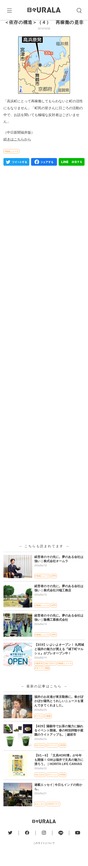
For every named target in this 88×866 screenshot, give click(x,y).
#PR (54, 587)
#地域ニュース (11, 162)
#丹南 (62, 756)
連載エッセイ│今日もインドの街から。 (58, 798)
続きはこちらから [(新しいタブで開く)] (17, 150)
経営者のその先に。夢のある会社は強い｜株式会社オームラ (58, 570)
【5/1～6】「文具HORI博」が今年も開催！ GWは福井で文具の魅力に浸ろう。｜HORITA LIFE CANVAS (58, 771)
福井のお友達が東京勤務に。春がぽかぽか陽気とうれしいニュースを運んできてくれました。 (58, 712)
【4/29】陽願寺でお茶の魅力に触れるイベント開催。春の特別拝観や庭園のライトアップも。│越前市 (58, 741)
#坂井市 (39, 674)
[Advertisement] (43, 318)
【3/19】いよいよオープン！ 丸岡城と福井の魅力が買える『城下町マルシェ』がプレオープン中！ (59, 660)
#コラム (39, 727)
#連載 (48, 727)
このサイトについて (44, 854)
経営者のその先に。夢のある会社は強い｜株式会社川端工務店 (58, 599)
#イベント (52, 756)
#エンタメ (40, 815)
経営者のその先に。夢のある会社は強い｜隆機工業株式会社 (58, 628)
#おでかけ (50, 674)
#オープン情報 (42, 679)
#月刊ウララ (53, 815)
